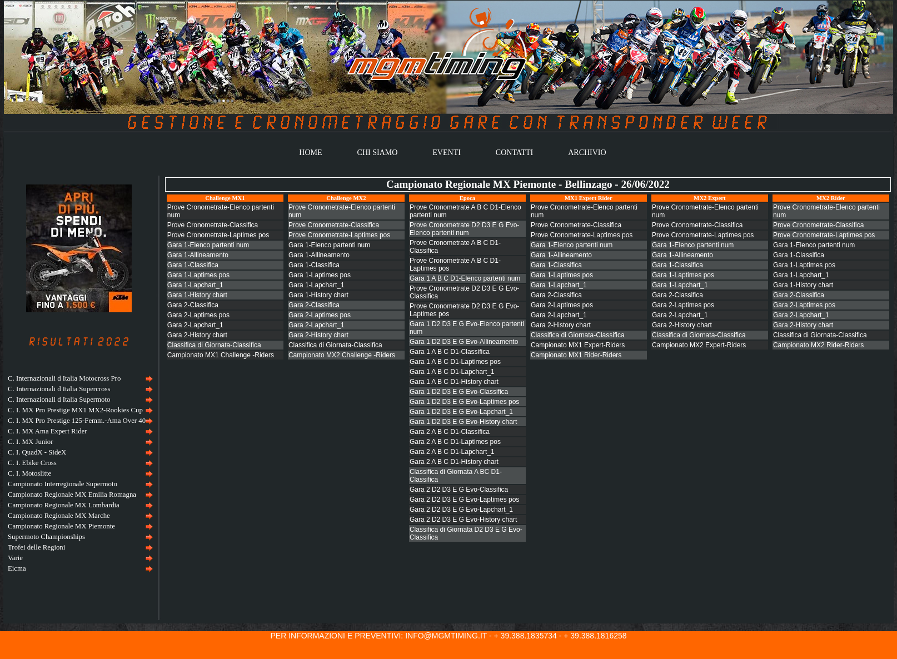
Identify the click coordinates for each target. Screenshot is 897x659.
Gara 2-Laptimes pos (198, 315)
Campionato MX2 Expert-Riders (699, 345)
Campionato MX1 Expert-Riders (578, 345)
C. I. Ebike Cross (32, 463)
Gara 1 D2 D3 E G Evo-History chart (463, 422)
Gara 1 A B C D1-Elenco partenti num (465, 278)
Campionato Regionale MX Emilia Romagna (72, 494)
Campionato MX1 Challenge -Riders (220, 355)
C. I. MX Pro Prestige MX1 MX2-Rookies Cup (75, 410)
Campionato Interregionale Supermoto (62, 484)
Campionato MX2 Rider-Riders (818, 345)
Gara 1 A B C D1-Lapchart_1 (452, 372)
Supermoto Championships (46, 537)
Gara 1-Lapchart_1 (195, 285)
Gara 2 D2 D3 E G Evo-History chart (463, 519)
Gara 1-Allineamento (197, 255)
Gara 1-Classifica (192, 265)
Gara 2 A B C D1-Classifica (450, 432)
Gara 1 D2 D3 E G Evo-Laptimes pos (464, 402)
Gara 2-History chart (197, 335)
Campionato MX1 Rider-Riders (576, 355)
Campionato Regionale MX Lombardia (63, 505)
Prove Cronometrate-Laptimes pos (218, 235)
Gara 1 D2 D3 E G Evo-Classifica (459, 392)
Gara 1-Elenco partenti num (208, 245)
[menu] (78, 474)
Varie (15, 558)
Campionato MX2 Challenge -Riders (341, 355)
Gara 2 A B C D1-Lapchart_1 (452, 452)
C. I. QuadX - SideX (37, 452)
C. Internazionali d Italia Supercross (59, 389)
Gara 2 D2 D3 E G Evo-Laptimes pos (464, 499)
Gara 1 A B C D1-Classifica (450, 352)
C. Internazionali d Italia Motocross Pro (64, 378)
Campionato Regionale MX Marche (59, 516)
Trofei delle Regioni (36, 547)
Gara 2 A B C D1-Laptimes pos (455, 442)
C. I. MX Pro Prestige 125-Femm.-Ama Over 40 (77, 421)
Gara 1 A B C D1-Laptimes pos (455, 362)
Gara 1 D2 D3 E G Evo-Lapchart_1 (461, 412)
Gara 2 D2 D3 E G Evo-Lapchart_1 (461, 509)
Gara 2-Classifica (192, 305)
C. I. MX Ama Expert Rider (47, 431)
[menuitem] (78, 378)
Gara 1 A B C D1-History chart (454, 382)
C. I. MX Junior (30, 442)
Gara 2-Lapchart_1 (195, 325)
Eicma (17, 568)
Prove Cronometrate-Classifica (212, 225)
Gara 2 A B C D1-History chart (454, 462)
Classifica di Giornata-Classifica (214, 345)
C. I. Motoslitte (29, 473)
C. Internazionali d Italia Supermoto (59, 399)
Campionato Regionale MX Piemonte (61, 526)
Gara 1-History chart (197, 295)
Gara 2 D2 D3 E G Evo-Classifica (459, 489)
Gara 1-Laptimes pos (198, 275)
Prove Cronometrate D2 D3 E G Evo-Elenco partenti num (464, 229)
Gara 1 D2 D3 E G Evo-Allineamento (464, 342)
